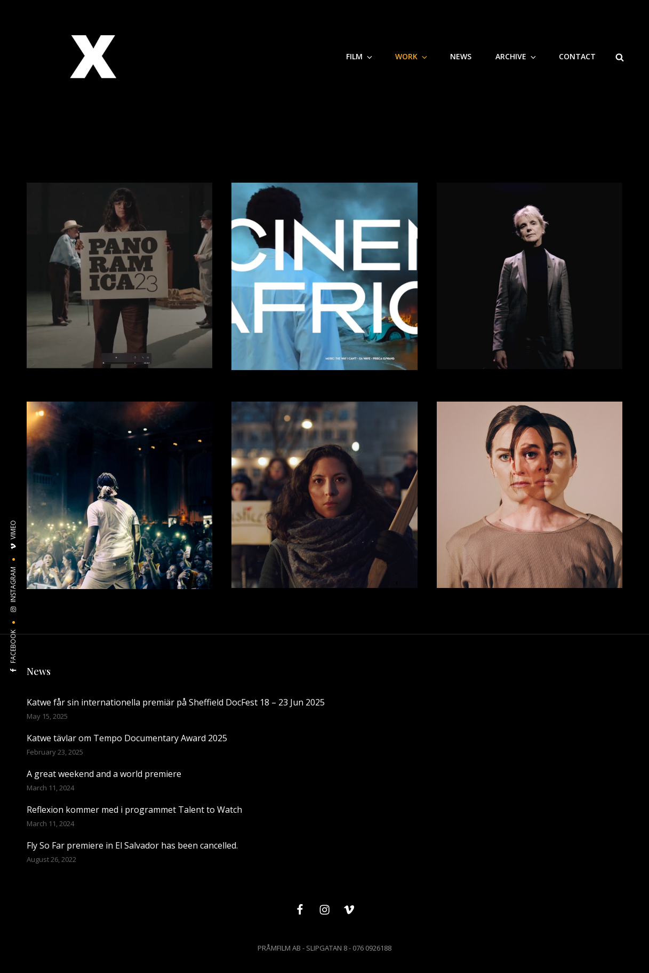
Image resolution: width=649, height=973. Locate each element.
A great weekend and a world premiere (104, 774)
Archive (516, 56)
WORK (412, 56)
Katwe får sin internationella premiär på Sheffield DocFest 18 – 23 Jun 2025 (176, 702)
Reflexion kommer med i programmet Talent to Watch (134, 809)
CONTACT (577, 56)
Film (360, 56)
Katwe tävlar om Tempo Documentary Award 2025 (127, 738)
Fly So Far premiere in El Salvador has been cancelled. (132, 845)
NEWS (460, 56)
